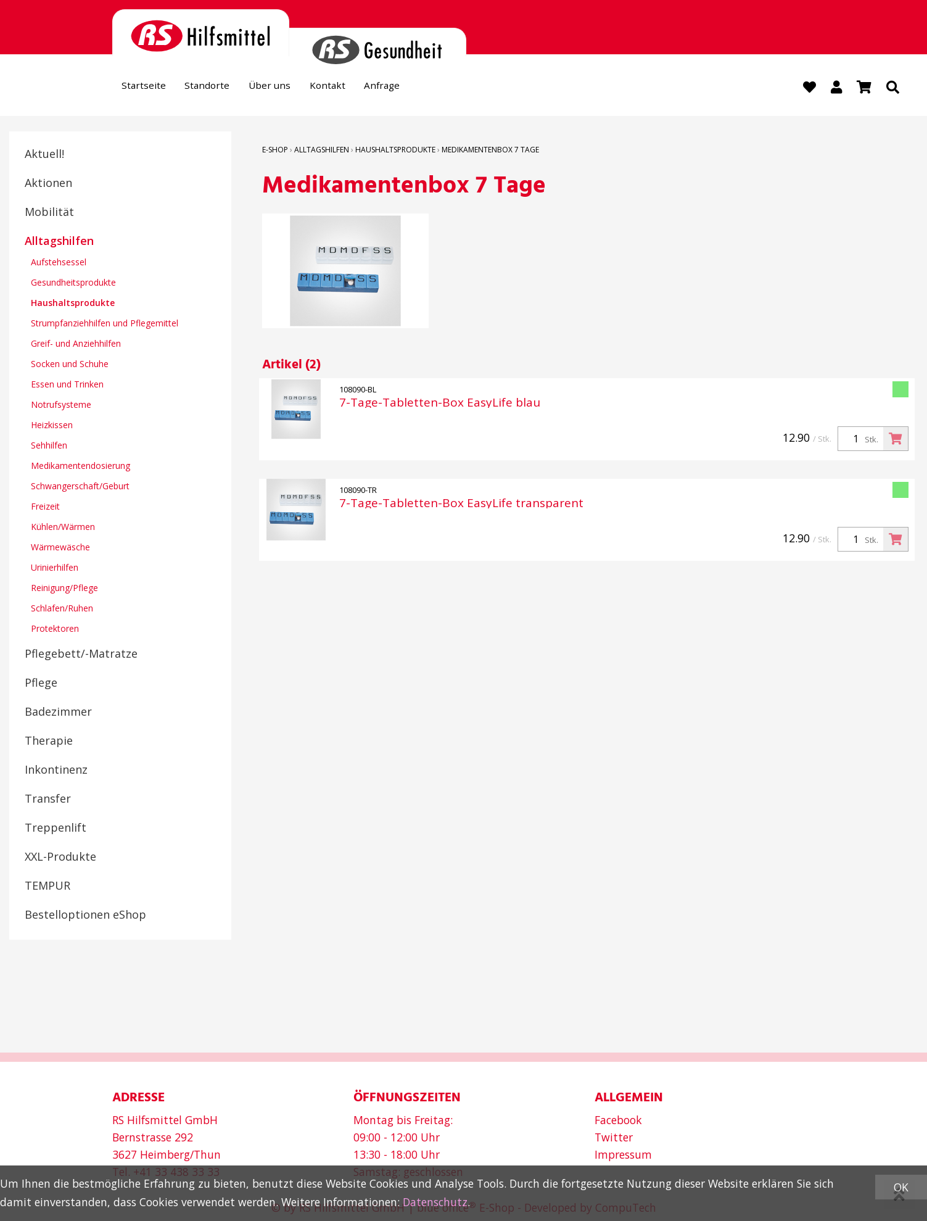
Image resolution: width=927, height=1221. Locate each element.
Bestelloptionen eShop (85, 915)
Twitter (614, 1137)
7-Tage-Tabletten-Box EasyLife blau (439, 404)
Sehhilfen (49, 446)
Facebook (618, 1119)
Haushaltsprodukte (73, 304)
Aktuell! (44, 154)
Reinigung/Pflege (64, 589)
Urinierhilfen (54, 568)
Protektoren (55, 629)
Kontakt (356, 88)
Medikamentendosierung (80, 467)
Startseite (148, 88)
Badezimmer (58, 712)
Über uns (290, 88)
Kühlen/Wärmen (63, 528)
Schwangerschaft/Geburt (80, 487)
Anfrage (419, 88)
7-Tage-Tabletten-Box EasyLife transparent (461, 504)
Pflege (41, 683)
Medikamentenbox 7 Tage (490, 151)
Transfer (48, 799)
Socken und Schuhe (70, 365)
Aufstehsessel (58, 263)
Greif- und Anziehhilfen (76, 344)
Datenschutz (435, 1201)
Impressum (623, 1154)
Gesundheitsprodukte (73, 283)
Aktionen (48, 183)
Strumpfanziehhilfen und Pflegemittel (104, 324)
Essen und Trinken (67, 385)
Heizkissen (52, 426)
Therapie (49, 741)
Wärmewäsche (60, 548)
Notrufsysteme (61, 406)
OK (901, 1187)
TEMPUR (47, 886)
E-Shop (275, 151)
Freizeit (45, 507)
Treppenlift (55, 828)
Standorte (219, 88)
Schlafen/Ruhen (62, 609)
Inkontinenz (56, 770)
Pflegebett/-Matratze (81, 654)
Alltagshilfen (59, 241)
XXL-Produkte (60, 857)
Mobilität (49, 212)
